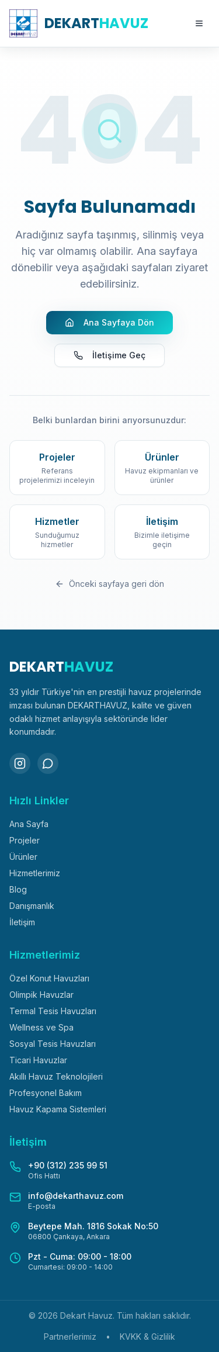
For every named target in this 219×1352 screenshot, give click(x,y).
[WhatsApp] (47, 763)
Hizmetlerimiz (34, 873)
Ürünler (23, 857)
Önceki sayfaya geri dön (109, 584)
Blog (18, 889)
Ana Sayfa (28, 824)
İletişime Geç (109, 355)
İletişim (22, 922)
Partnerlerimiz (70, 1336)
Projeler (24, 840)
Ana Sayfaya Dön (109, 322)
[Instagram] (19, 763)
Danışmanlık (31, 906)
